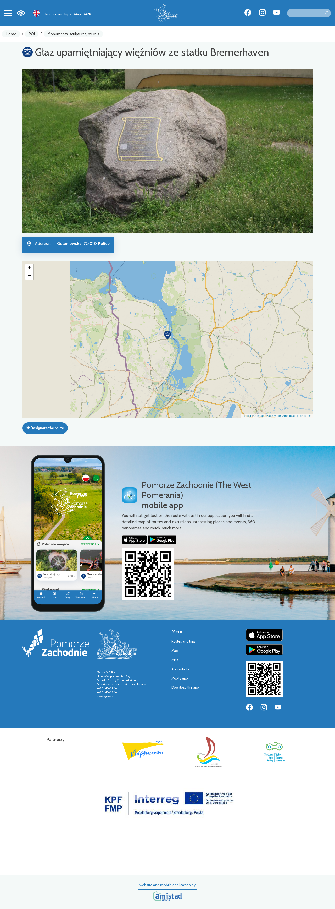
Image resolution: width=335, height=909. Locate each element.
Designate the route (45, 427)
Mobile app (179, 678)
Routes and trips (58, 14)
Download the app (185, 687)
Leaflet (246, 415)
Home (11, 33)
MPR (87, 14)
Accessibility (180, 669)
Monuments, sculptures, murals (73, 33)
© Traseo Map (262, 415)
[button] (167, 335)
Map (77, 14)
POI (32, 33)
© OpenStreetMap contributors (291, 415)
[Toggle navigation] (8, 13)
